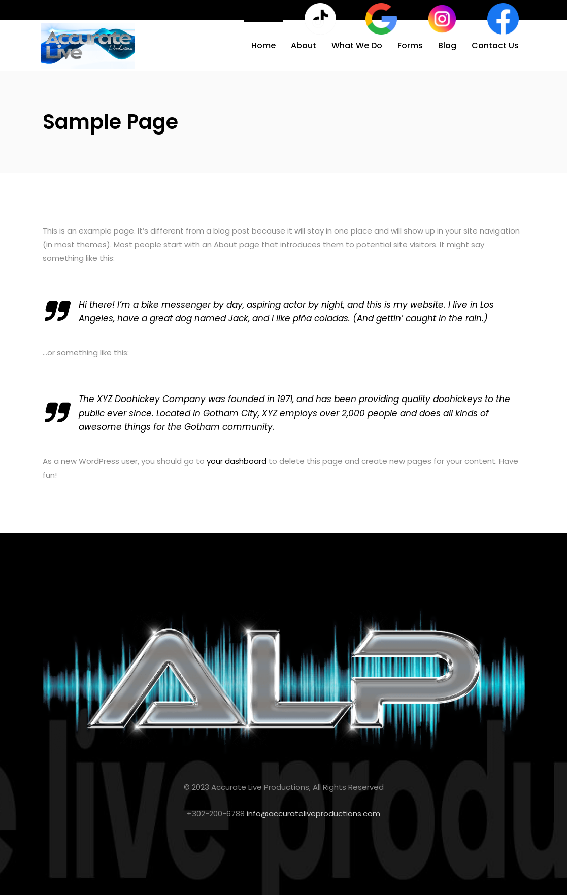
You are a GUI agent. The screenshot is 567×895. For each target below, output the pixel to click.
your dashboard (236, 461)
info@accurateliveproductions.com (313, 813)
